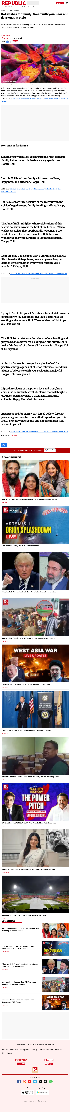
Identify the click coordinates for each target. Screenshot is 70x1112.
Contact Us (14, 1050)
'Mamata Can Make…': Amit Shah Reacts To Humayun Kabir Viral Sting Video (30, 777)
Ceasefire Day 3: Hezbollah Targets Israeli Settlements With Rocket (26, 684)
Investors (58, 1050)
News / (3, 7)
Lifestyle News (6, 38)
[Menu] (66, 3)
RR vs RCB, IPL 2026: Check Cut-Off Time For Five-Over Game (24, 915)
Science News (5, 548)
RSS (3, 1053)
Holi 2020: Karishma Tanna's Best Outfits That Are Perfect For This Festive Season (38, 273)
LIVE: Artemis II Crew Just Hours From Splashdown (20, 546)
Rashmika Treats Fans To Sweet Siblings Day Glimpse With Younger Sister (29, 869)
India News (4, 502)
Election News (5, 826)
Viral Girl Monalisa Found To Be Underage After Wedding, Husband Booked (29, 499)
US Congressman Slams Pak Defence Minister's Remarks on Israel (26, 730)
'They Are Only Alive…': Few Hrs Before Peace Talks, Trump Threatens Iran (29, 592)
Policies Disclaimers (46, 1050)
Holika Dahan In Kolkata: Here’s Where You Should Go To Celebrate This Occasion (39, 431)
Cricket (3, 918)
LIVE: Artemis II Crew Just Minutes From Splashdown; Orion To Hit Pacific (18, 947)
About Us (5, 1050)
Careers (9, 1053)
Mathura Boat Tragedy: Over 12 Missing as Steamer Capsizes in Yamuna (28, 638)
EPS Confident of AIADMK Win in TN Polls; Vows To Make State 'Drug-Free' (29, 823)
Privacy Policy (24, 1050)
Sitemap (34, 1050)
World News (5, 595)
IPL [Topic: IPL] (3, 445)
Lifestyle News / (10, 7)
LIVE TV (60, 3)
